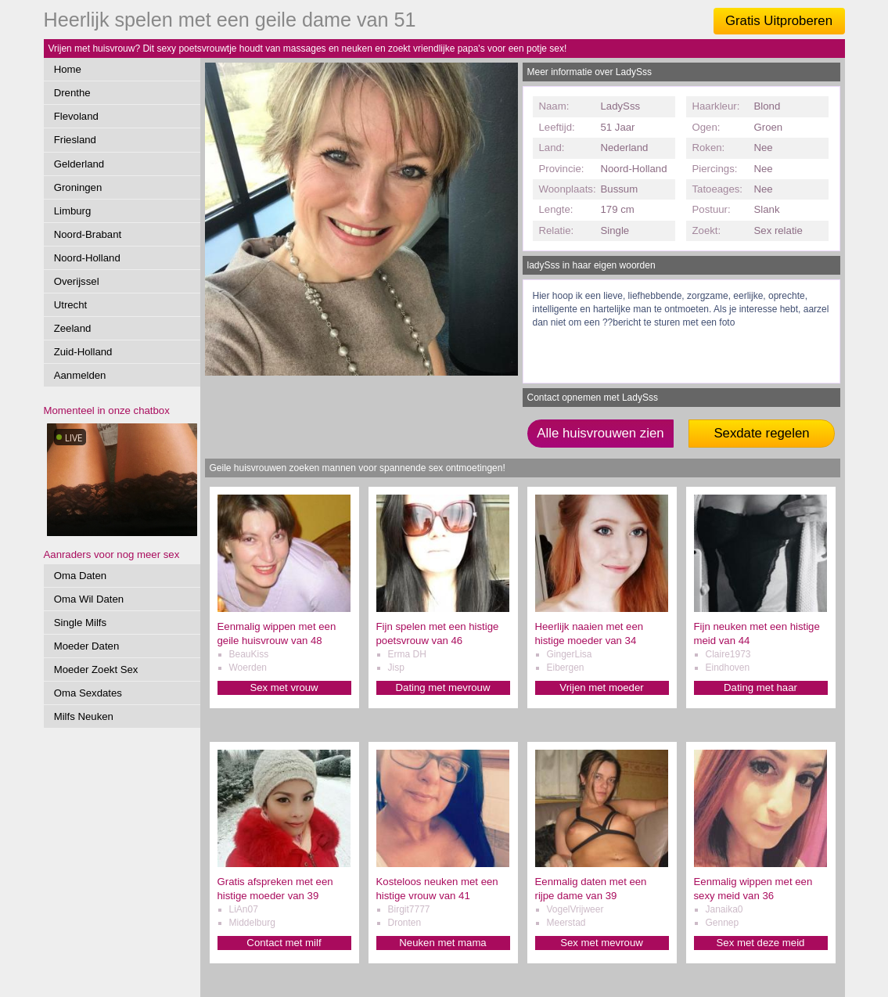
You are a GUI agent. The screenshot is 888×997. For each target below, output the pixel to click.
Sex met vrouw (284, 687)
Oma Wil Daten (89, 599)
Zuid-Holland (83, 352)
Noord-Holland (87, 258)
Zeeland (73, 328)
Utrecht (71, 305)
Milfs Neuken (83, 716)
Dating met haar (760, 687)
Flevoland (76, 116)
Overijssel (76, 281)
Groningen (78, 187)
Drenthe (72, 93)
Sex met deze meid (761, 942)
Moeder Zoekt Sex (96, 669)
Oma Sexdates (88, 693)
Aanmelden (80, 375)
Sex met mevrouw (601, 942)
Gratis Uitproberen (778, 20)
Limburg (73, 211)
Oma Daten (80, 575)
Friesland (75, 140)
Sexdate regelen (761, 433)
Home (67, 69)
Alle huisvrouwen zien (600, 433)
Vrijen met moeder (601, 687)
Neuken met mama (442, 942)
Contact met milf (283, 942)
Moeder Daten (87, 646)
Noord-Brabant (88, 234)
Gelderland (79, 164)
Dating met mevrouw (443, 687)
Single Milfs (80, 622)
